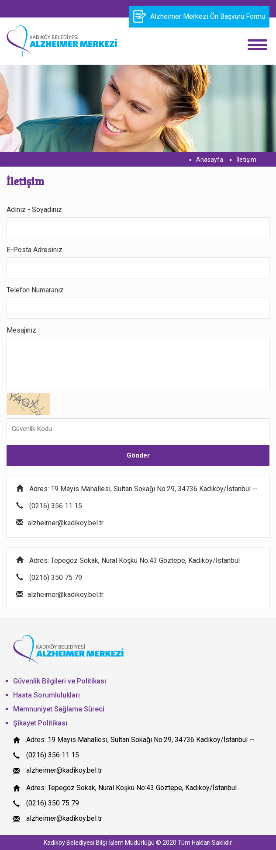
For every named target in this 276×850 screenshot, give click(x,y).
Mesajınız (21, 330)
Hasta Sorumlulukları (46, 695)
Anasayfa (209, 159)
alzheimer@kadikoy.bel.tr (64, 770)
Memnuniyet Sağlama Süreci (58, 709)
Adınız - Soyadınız (34, 209)
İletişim (246, 159)
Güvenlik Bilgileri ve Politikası (59, 681)
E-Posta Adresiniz (34, 250)
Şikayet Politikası (40, 723)
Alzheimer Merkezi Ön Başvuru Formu (199, 16)
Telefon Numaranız (35, 290)
